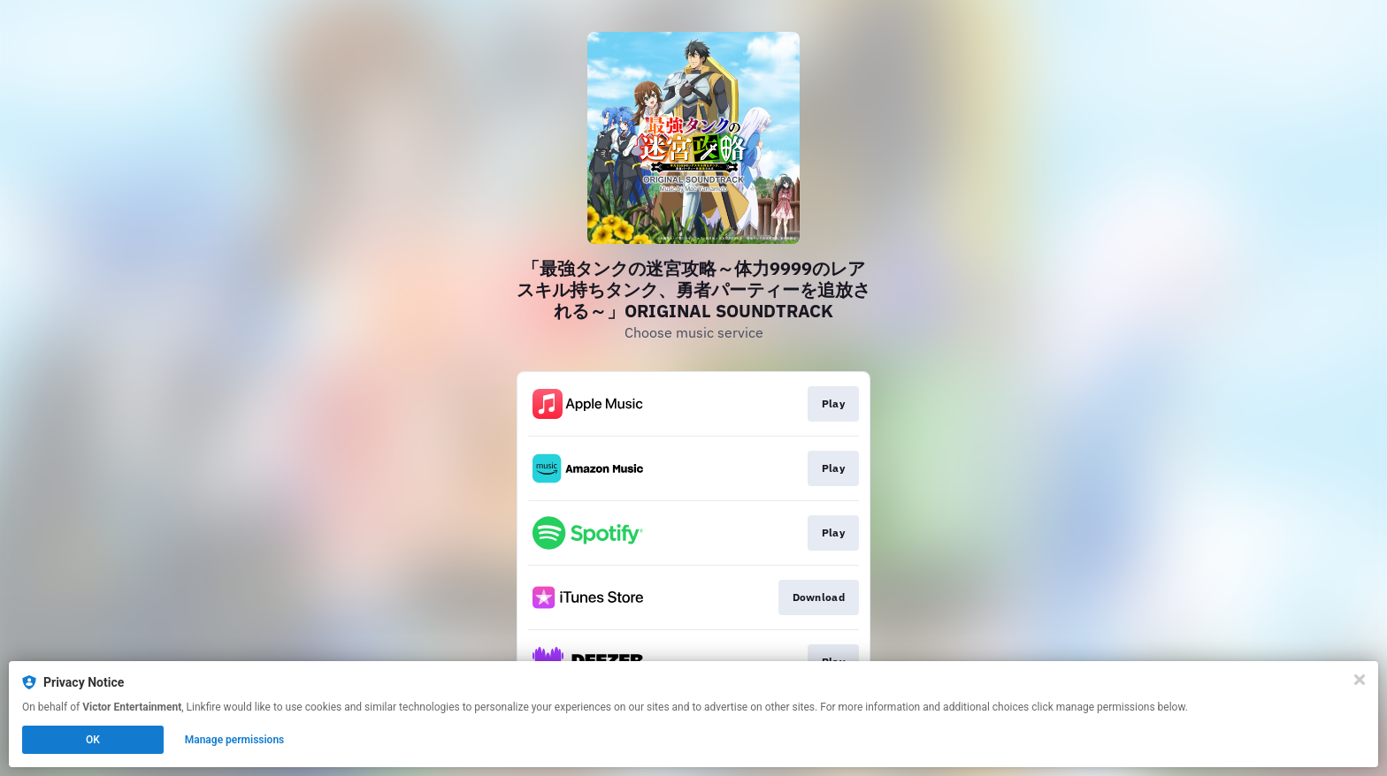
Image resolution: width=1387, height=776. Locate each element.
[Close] (1359, 680)
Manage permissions (235, 740)
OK (93, 740)
